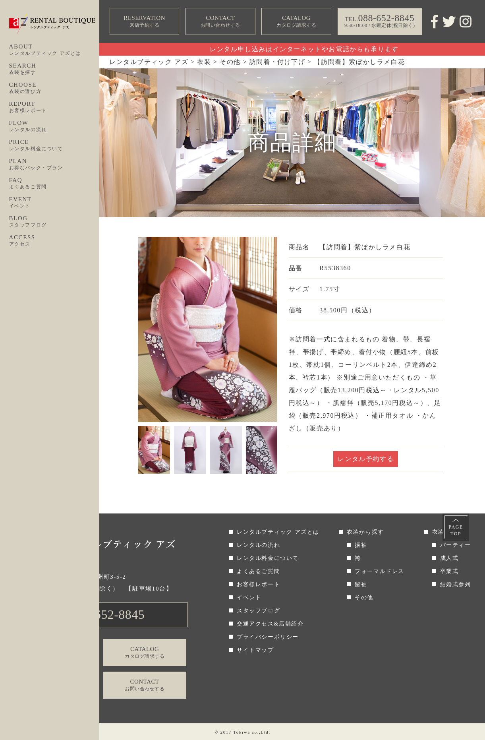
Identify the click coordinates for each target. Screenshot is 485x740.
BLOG (54, 222)
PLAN (54, 164)
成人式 (449, 558)
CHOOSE (54, 88)
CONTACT (220, 22)
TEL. (101, 614)
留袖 (361, 584)
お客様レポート (258, 584)
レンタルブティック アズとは (278, 532)
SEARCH (54, 69)
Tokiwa (241, 732)
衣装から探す (365, 532)
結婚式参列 (455, 584)
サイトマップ (255, 650)
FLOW (54, 126)
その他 (364, 598)
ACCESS (54, 241)
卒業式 (449, 571)
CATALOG (296, 22)
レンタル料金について (268, 558)
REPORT (54, 107)
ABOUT (54, 50)
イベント (249, 598)
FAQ (54, 183)
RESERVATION (144, 22)
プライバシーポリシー (268, 637)
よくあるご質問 (258, 571)
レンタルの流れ (258, 545)
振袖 (361, 545)
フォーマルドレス (379, 571)
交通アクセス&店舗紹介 (270, 624)
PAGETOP (455, 530)
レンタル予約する (366, 458)
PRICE (54, 145)
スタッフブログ (258, 611)
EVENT (54, 202)
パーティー (455, 545)
